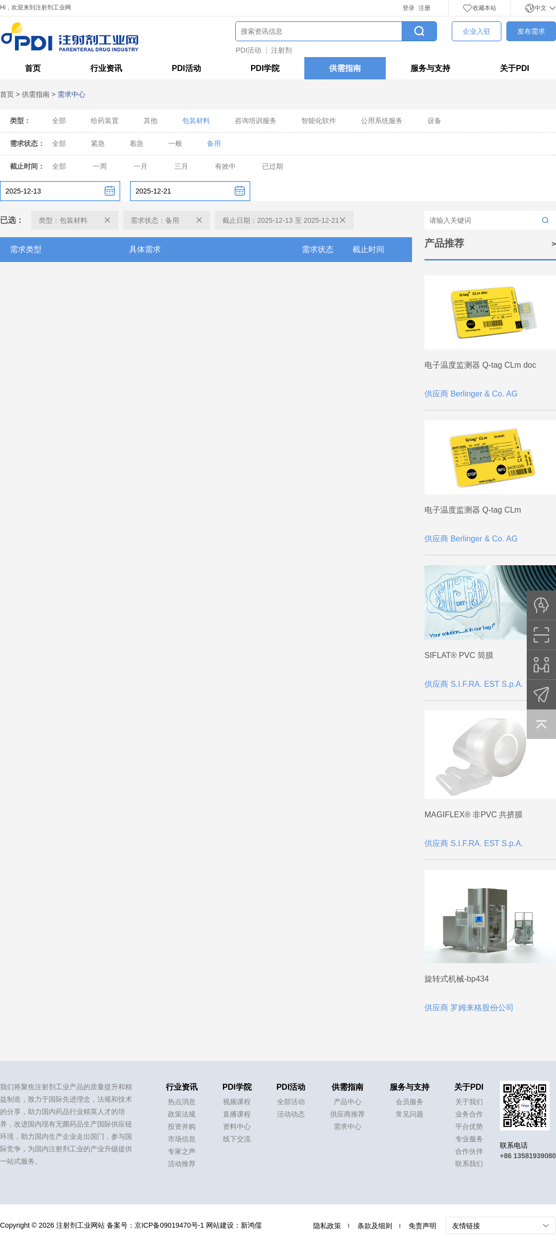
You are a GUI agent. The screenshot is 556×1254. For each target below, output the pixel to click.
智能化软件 (318, 121)
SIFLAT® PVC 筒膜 (458, 655)
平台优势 (469, 1126)
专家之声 (182, 1151)
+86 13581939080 (528, 1156)
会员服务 (409, 1102)
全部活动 (291, 1102)
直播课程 (237, 1114)
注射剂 (281, 50)
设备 (434, 121)
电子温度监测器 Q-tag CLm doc (480, 365)
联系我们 (469, 1164)
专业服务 (469, 1139)
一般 (175, 143)
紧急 (98, 143)
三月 (181, 166)
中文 (540, 7)
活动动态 (291, 1114)
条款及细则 (374, 1226)
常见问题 (409, 1114)
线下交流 (237, 1139)
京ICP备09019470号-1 (169, 1225)
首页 (33, 68)
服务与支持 (430, 68)
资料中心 (237, 1126)
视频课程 (237, 1102)
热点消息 (182, 1102)
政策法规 (182, 1114)
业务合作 (469, 1114)
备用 (214, 143)
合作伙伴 (469, 1151)
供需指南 (345, 68)
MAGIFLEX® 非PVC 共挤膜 (473, 814)
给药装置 (105, 121)
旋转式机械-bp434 (456, 979)
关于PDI (514, 68)
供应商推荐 (347, 1114)
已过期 (272, 166)
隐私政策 (327, 1226)
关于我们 (469, 1102)
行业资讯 (106, 68)
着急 (136, 143)
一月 (140, 166)
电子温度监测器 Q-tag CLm (472, 510)
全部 (59, 121)
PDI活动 (248, 50)
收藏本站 (479, 7)
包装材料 (196, 121)
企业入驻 (476, 31)
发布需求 (531, 31)
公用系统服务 (382, 121)
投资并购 (182, 1126)
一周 (100, 166)
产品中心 (347, 1102)
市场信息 (182, 1139)
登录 (409, 7)
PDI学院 (265, 68)
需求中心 (347, 1126)
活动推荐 (182, 1164)
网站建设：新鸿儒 (234, 1225)
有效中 (225, 166)
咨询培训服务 (256, 121)
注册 (424, 7)
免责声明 (422, 1226)
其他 (150, 121)
